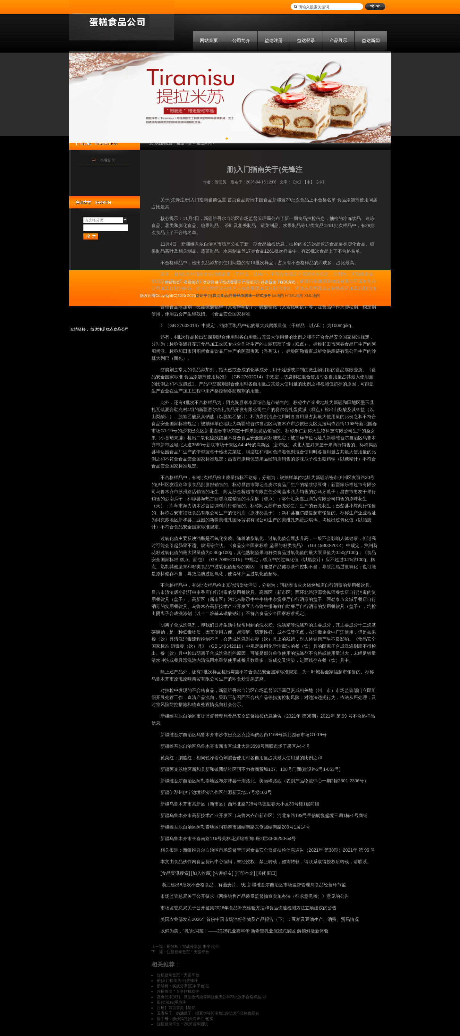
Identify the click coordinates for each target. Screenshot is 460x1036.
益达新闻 (371, 40)
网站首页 (209, 40)
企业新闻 (107, 160)
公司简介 (241, 40)
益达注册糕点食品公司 (109, 329)
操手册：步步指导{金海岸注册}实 (185, 1018)
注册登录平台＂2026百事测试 (182, 1024)
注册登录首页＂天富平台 (188, 952)
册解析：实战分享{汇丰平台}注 (193, 946)
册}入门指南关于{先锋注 (177, 980)
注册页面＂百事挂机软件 (178, 991)
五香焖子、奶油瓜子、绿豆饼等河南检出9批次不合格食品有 (208, 1013)
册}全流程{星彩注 (171, 1002)
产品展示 (338, 40)
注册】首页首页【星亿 (176, 1008)
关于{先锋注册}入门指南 (184, 199)
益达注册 (274, 40)
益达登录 (306, 40)
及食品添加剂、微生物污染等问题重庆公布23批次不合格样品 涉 (211, 997)
